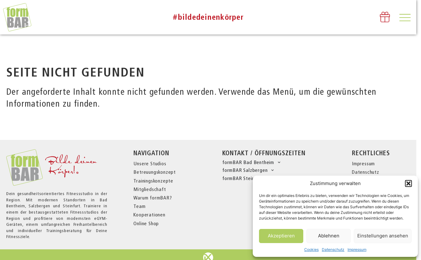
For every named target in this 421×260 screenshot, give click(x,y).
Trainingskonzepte (153, 181)
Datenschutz (333, 249)
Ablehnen (328, 236)
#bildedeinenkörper (208, 17)
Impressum (357, 249)
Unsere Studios (149, 164)
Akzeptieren (281, 236)
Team (139, 206)
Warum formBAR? (152, 198)
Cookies (311, 249)
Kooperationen (149, 215)
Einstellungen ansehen (382, 236)
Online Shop (146, 223)
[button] (408, 183)
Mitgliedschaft (149, 189)
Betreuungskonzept (154, 172)
